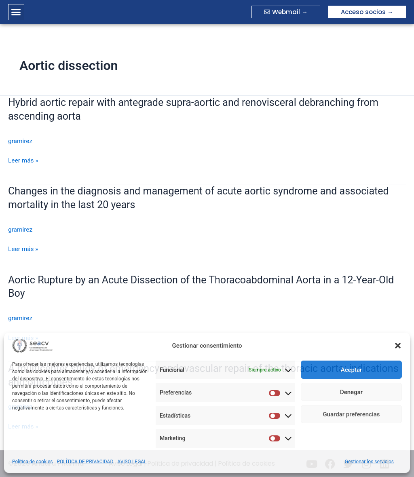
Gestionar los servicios (369, 461)
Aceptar (351, 370)
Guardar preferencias (351, 414)
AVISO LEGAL (131, 461)
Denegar (351, 392)
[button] (398, 346)
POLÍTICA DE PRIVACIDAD (85, 461)
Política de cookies (32, 461)
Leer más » (23, 160)
